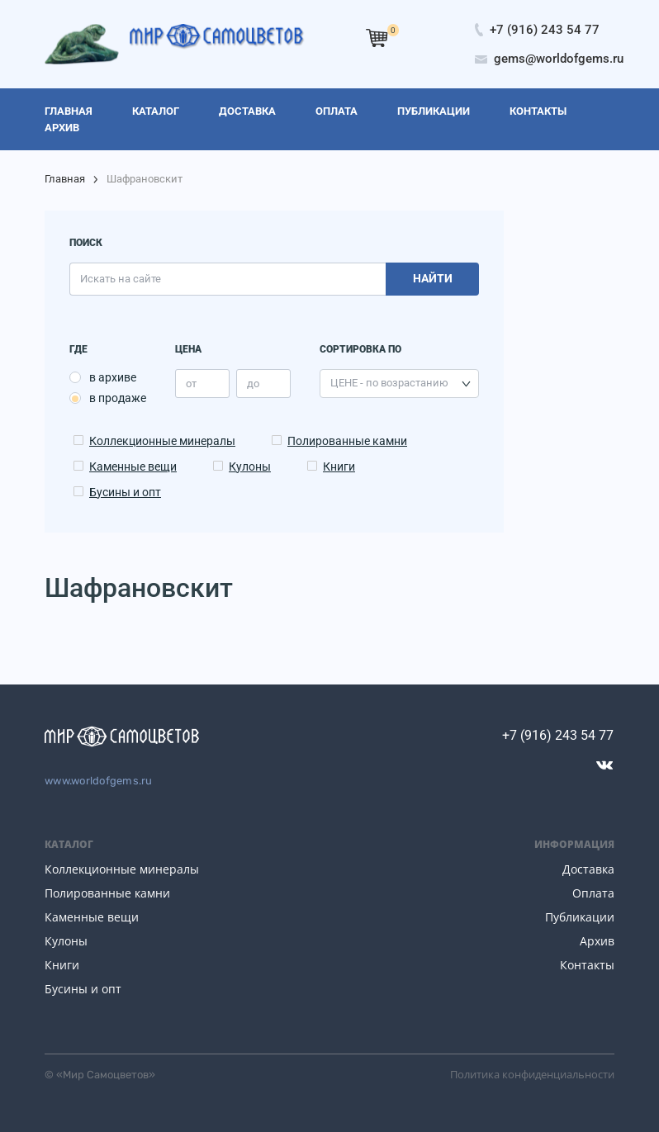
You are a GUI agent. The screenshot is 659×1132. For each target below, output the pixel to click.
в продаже (117, 398)
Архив (597, 941)
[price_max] (263, 383)
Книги (339, 466)
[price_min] (202, 383)
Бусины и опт (125, 492)
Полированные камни (347, 441)
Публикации (579, 917)
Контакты (587, 965)
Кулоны (250, 466)
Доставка (588, 869)
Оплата (593, 893)
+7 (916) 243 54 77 (558, 735)
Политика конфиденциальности (532, 1074)
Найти (433, 278)
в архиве (112, 377)
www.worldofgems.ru (99, 780)
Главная (65, 179)
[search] (227, 279)
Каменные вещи (133, 466)
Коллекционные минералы (162, 441)
